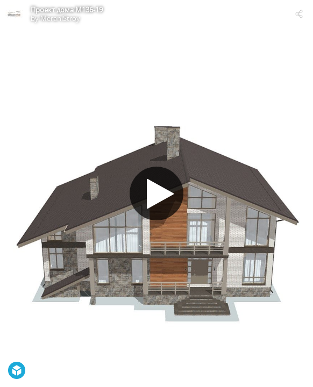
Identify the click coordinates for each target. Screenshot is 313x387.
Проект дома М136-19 (67, 10)
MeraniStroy (60, 18)
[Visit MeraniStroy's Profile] (14, 14)
